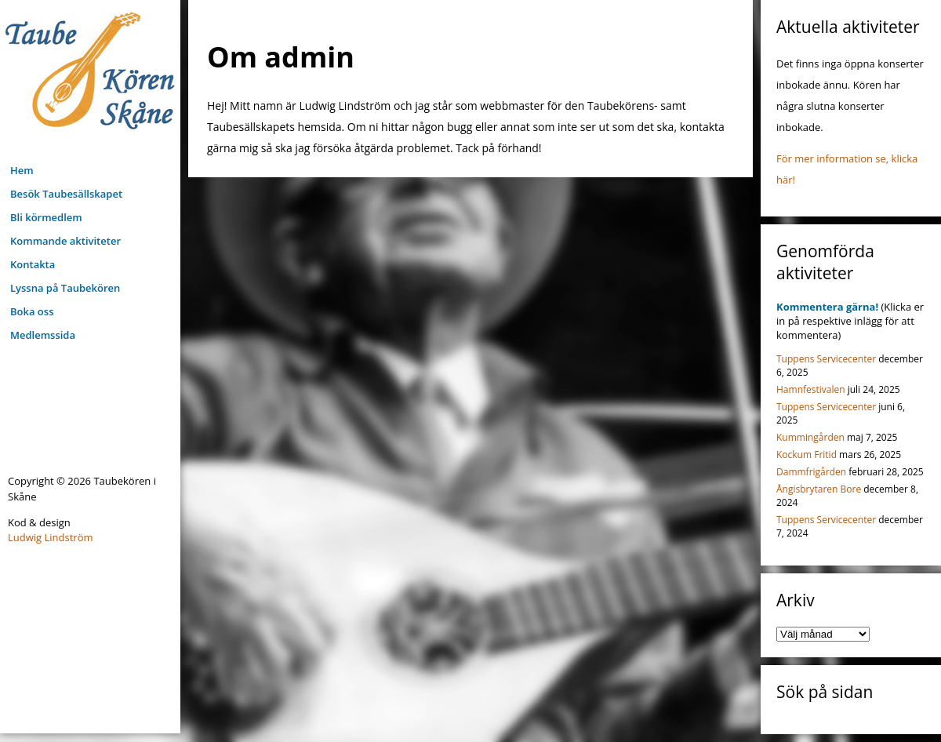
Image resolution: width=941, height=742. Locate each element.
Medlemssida (42, 335)
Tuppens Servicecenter (826, 359)
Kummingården (810, 437)
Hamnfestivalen (810, 389)
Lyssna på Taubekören (65, 288)
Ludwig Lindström (50, 537)
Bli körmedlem (46, 217)
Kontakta (32, 264)
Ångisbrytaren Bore (818, 489)
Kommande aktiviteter (65, 241)
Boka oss (31, 311)
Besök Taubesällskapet (66, 194)
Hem (22, 170)
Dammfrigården (811, 471)
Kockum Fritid (806, 454)
